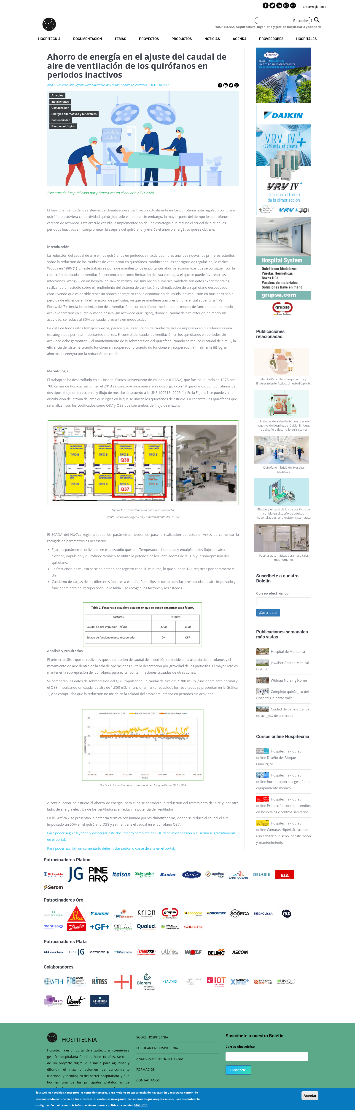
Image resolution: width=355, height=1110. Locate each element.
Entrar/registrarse (314, 7)
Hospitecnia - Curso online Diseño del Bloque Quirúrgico (278, 757)
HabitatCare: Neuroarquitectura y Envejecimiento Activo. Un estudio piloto (283, 381)
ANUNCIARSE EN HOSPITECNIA (159, 1059)
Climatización (60, 107)
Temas (120, 38)
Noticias (212, 38)
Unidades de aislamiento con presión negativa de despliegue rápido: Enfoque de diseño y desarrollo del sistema (283, 425)
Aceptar (310, 1095)
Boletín (263, 581)
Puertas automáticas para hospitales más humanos (284, 557)
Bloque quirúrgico (63, 126)
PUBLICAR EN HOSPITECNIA (157, 1048)
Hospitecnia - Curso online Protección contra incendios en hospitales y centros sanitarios (283, 805)
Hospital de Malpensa (288, 651)
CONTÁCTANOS (148, 1080)
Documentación (87, 38)
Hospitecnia (49, 38)
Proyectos (149, 38)
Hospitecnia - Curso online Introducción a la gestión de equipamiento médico (283, 781)
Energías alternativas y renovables (74, 114)
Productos (182, 38)
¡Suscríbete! (268, 612)
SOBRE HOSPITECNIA (152, 1037)
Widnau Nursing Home (289, 680)
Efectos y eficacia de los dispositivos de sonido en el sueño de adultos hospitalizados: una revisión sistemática (284, 513)
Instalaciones (60, 101)
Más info (141, 1105)
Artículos (57, 95)
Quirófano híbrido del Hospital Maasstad (283, 469)
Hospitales (306, 38)
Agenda (240, 38)
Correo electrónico (272, 593)
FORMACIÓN (146, 1069)
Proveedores (271, 38)
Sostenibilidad (60, 120)
